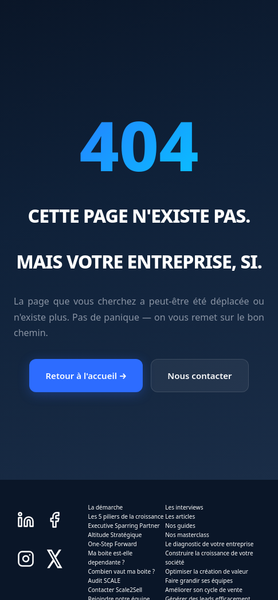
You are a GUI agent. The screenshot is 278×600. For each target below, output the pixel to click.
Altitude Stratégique (115, 535)
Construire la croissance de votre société (209, 557)
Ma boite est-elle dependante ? (110, 557)
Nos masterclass (187, 535)
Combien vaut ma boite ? (121, 571)
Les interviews (184, 507)
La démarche (105, 507)
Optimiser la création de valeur (206, 571)
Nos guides (180, 526)
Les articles (180, 516)
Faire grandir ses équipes (199, 581)
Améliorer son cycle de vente (203, 590)
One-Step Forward (112, 544)
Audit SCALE (104, 581)
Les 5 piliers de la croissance (126, 516)
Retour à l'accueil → (86, 375)
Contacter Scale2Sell (115, 590)
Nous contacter (199, 375)
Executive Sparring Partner (124, 526)
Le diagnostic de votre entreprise (209, 544)
